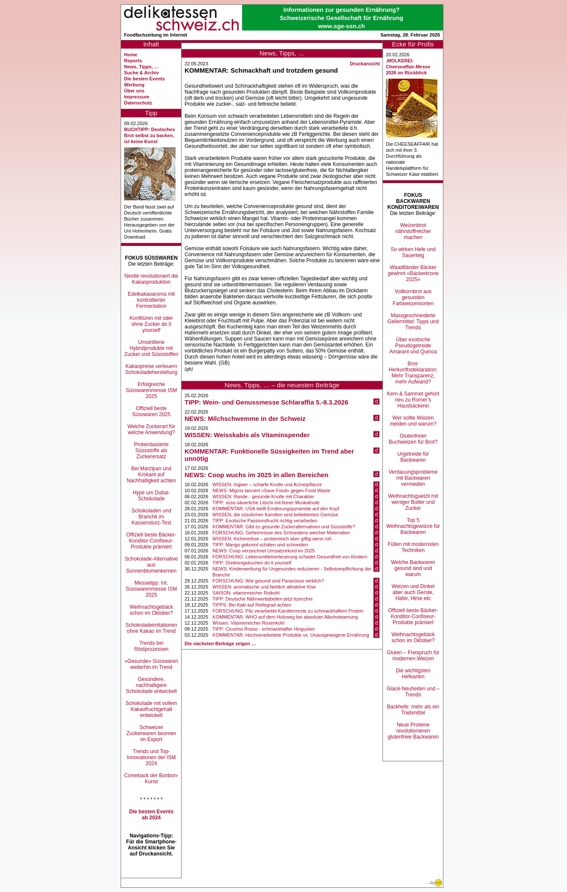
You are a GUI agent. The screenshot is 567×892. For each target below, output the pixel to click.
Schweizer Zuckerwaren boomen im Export (151, 733)
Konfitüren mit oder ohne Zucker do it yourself (151, 324)
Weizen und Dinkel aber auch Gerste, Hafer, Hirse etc (413, 592)
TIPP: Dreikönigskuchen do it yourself (251, 562)
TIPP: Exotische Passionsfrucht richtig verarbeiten (264, 520)
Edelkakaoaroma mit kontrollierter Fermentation (151, 300)
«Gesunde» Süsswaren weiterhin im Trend (151, 664)
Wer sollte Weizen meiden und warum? (413, 421)
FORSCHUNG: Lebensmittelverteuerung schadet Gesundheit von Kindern (289, 556)
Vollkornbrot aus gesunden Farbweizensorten (413, 297)
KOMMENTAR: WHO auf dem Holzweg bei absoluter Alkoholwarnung (285, 616)
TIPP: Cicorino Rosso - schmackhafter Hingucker (263, 628)
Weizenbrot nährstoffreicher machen (413, 231)
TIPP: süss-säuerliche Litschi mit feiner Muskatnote (265, 502)
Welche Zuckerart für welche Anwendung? (151, 429)
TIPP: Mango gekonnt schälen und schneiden (260, 544)
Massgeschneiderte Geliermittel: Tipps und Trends (413, 322)
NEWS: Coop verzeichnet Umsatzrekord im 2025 (263, 550)
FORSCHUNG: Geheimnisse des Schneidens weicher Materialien (281, 532)
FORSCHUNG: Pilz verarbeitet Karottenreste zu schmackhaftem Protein (288, 610)
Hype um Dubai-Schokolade (151, 496)
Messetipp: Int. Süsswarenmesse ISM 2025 (151, 589)
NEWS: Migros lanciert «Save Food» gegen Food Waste (271, 490)
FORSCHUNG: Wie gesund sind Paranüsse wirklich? (268, 580)
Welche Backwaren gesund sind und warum (413, 568)
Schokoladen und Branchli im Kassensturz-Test (151, 517)
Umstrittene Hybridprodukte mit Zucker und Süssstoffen (151, 348)
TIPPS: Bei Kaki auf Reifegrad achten (251, 604)
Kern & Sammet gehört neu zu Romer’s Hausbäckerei (413, 400)
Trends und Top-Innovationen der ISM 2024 (151, 757)
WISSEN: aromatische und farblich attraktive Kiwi (263, 586)
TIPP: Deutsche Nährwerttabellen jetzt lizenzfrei (262, 598)
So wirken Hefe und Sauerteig (413, 252)
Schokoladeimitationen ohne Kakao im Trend (151, 628)
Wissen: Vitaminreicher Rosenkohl (248, 622)
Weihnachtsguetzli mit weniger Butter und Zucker (413, 502)
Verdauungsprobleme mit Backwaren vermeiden (412, 478)
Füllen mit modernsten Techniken (413, 547)
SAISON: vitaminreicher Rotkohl (246, 592)
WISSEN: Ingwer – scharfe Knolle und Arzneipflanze (267, 484)
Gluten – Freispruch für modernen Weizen (413, 656)
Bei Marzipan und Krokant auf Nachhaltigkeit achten (151, 475)
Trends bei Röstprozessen (151, 646)
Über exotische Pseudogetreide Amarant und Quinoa (413, 346)
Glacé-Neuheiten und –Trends (413, 692)
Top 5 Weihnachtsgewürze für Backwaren (413, 526)
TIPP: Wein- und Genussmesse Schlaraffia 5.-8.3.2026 (267, 402)
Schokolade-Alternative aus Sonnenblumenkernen (151, 565)
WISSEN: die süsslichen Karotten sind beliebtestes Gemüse (275, 514)
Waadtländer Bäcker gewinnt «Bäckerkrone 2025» (413, 273)
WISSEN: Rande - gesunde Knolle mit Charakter (263, 496)
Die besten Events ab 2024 (151, 815)
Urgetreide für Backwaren (413, 457)
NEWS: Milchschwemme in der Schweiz (245, 418)
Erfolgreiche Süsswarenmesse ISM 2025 (151, 390)
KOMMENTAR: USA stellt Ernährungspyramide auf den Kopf (275, 508)
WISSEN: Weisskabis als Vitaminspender (247, 434)
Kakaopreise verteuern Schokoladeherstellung (151, 369)
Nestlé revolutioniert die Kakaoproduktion (151, 279)
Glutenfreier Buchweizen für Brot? (412, 439)
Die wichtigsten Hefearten (413, 674)
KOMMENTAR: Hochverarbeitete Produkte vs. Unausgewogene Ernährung (290, 635)
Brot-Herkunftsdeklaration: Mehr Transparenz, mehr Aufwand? (413, 373)
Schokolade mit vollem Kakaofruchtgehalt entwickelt (151, 709)
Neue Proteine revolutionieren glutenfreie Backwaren (413, 731)
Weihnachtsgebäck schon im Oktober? (151, 610)
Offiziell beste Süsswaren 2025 (151, 411)
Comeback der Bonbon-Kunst (151, 778)
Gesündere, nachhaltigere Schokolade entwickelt (151, 685)
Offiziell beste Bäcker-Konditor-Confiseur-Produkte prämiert (151, 541)
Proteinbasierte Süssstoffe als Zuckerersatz (151, 450)
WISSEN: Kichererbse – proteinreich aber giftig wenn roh (272, 538)
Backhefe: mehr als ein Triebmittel (413, 710)
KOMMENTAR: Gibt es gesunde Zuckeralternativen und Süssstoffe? (283, 526)
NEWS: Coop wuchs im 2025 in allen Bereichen (256, 474)
